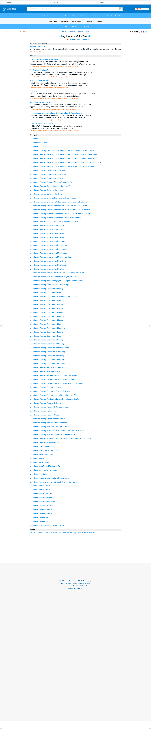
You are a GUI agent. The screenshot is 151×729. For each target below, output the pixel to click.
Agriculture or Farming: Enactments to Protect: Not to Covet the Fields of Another (60, 210)
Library (77, 39)
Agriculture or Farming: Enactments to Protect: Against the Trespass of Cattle (58, 206)
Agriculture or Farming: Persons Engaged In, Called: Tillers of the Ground (56, 383)
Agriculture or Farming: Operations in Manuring (47, 316)
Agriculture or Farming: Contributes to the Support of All (50, 186)
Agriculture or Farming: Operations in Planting (46, 324)
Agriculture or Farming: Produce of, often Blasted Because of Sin (53, 395)
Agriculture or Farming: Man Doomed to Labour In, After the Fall (53, 277)
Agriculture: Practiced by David (41, 490)
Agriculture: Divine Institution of (41, 454)
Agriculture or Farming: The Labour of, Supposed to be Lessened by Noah (57, 431)
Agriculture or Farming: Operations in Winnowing (48, 364)
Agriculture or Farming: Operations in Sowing (46, 340)
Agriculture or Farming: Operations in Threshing (47, 352)
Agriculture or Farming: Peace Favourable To (46, 371)
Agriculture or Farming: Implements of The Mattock (49, 249)
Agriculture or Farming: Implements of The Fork (47, 241)
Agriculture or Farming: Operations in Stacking (47, 344)
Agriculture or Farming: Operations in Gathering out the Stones (53, 297)
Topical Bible (78, 533)
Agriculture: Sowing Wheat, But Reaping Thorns (47, 525)
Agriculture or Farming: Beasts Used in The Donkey (48, 170)
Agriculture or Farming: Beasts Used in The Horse (48, 174)
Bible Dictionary (51, 533)
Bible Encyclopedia (65, 533)
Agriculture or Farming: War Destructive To (45, 443)
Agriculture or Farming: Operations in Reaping (46, 336)
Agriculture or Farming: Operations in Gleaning (47, 300)
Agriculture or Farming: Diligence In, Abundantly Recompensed (53, 198)
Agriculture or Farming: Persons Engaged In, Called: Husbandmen (54, 375)
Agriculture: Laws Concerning (40, 474)
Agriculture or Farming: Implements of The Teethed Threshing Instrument (57, 273)
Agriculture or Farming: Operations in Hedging (47, 312)
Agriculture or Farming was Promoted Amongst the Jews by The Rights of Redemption (62, 166)
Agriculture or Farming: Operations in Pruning (46, 332)
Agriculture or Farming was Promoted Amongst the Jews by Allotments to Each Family (62, 151)
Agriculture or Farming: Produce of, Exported (46, 387)
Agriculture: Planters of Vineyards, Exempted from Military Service (54, 482)
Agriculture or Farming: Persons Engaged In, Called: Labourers (53, 379)
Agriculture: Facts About (39, 458)
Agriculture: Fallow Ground (39, 462)
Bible (6, 31)
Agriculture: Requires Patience (41, 513)
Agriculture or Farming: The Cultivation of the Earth (48, 423)
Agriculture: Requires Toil (39, 517)
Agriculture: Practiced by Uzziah (41, 506)
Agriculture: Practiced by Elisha (41, 494)
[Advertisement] (75, 550)
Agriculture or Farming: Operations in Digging (46, 293)
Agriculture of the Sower (39, 143)
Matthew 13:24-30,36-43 (39, 47)
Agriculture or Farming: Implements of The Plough (48, 253)
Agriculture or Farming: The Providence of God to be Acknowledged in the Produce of (61, 439)
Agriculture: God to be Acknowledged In (44, 470)
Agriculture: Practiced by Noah (41, 498)
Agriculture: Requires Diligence (41, 510)
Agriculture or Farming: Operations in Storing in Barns (49, 348)
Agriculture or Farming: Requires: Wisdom (45, 415)
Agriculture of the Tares (38, 147)
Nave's (71, 39)
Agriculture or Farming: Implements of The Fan (47, 233)
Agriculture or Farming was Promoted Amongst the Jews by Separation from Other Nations (63, 154)
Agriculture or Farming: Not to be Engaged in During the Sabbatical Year (56, 281)
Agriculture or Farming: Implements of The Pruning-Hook (51, 257)
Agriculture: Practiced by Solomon (42, 502)
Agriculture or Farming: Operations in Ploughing (47, 328)
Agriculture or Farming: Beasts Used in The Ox (47, 178)
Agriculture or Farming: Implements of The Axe (47, 226)
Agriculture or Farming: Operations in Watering (47, 356)
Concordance (12, 31)
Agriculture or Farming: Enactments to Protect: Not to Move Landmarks (56, 218)
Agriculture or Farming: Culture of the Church (46, 190)
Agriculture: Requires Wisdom (41, 521)
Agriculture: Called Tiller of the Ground (44, 450)
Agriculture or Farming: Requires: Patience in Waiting (49, 407)
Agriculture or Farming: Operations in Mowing (46, 320)
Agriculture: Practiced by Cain (40, 486)
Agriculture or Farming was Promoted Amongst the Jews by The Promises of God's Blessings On (65, 162)
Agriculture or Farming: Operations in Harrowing (47, 308)
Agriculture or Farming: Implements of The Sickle (48, 265)
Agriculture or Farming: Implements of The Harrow (48, 245)
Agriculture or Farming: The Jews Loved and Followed (49, 427)
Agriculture (34, 139)
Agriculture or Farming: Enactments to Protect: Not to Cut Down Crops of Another (60, 214)
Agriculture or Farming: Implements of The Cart (47, 230)
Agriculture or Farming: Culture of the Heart (46, 194)
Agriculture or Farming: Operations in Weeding (47, 360)
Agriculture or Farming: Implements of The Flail (47, 237)
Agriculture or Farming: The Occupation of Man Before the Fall (53, 435)
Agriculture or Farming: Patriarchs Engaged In (46, 367)
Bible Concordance (37, 533)
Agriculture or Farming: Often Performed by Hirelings (49, 285)
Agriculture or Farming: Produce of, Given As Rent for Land (51, 391)
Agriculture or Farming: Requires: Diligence (45, 403)
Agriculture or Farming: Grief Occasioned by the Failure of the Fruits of (55, 222)
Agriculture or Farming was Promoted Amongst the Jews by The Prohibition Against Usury (63, 158)
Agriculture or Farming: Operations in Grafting (46, 304)
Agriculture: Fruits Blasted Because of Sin (45, 466)
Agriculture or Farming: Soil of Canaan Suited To (47, 419)
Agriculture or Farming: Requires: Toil (43, 411)
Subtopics (85, 39)
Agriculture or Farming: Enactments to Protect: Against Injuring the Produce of (59, 202)
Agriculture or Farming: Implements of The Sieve (47, 269)
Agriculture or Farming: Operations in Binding (46, 289)
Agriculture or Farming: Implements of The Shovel (48, 261)
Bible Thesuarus (90, 533)
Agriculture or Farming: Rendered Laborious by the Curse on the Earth (55, 399)
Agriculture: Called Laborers (40, 446)
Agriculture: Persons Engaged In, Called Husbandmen (49, 478)
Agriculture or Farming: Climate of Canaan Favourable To (51, 182)
